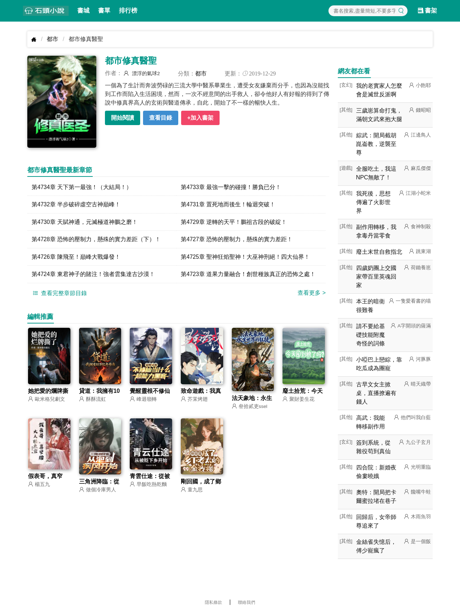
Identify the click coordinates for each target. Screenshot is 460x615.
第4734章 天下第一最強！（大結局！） (82, 187)
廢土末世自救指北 (379, 252)
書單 (104, 10)
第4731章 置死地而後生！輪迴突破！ (228, 205)
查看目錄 (160, 118)
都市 (52, 39)
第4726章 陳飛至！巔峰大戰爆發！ (76, 257)
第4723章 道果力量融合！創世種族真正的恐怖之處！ (248, 275)
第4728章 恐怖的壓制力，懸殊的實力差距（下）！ (96, 240)
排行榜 (128, 10)
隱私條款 (213, 602)
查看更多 (312, 294)
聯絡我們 (246, 602)
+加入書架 (200, 118)
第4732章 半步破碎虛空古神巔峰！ (76, 205)
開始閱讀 (122, 118)
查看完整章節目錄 (59, 294)
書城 (83, 10)
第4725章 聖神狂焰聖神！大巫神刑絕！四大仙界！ (245, 257)
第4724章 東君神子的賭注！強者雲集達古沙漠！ (93, 275)
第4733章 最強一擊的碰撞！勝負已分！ (231, 187)
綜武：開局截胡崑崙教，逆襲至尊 (376, 144)
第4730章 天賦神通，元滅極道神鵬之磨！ (85, 222)
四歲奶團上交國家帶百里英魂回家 (376, 276)
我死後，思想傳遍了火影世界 (373, 202)
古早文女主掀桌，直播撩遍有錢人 (376, 393)
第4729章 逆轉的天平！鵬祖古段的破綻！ (234, 222)
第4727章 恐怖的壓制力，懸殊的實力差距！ (237, 240)
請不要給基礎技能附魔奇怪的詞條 (370, 334)
